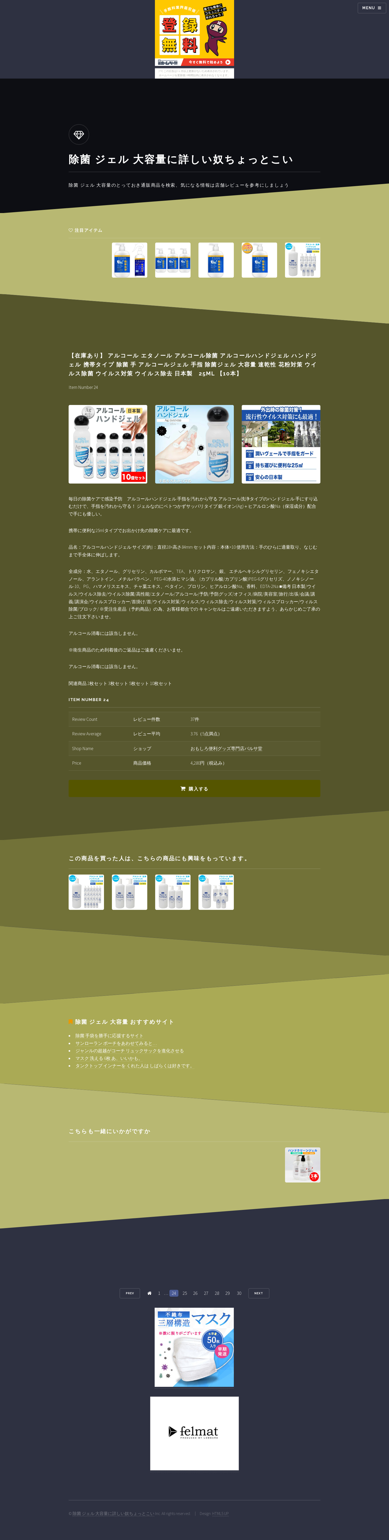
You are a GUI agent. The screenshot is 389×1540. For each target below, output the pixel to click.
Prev (130, 1293)
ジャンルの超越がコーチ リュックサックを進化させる (129, 1051)
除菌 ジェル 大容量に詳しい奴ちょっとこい (113, 1513)
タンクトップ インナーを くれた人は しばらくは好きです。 (135, 1066)
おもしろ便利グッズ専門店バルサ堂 (226, 748)
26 (195, 1293)
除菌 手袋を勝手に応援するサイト (109, 1036)
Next (258, 1293)
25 (185, 1293)
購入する (198, 788)
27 (206, 1293)
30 (239, 1293)
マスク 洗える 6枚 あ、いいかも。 (109, 1058)
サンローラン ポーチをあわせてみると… (116, 1043)
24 (174, 1293)
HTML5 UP (220, 1513)
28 (217, 1293)
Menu (368, 8)
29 (227, 1293)
